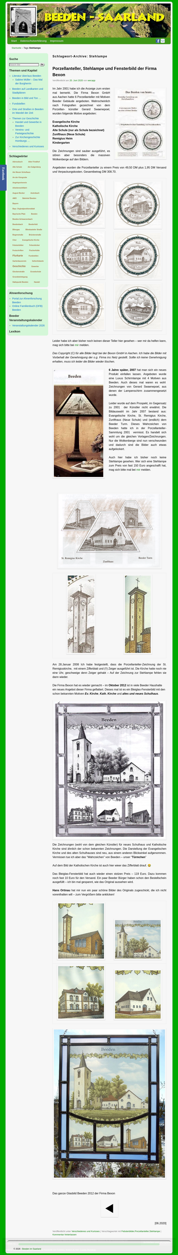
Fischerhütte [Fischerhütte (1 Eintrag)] (34, 250)
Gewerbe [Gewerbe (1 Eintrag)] (35, 266)
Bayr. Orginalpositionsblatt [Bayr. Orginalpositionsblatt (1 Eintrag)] (24, 209)
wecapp (91, 80)
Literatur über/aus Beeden (26, 75)
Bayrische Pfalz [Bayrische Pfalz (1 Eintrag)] (19, 214)
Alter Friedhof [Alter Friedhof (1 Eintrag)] (34, 162)
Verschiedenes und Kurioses (28, 146)
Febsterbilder (127, 1231)
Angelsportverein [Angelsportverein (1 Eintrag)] (20, 183)
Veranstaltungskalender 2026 (28, 325)
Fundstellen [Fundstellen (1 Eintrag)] (33, 256)
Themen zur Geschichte (25, 118)
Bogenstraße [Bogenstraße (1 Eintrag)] (18, 235)
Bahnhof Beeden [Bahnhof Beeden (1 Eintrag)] (29, 198)
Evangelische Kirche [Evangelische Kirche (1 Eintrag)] (30, 240)
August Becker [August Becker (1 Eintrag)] (19, 193)
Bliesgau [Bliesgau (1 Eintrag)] (16, 230)
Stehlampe (154, 1231)
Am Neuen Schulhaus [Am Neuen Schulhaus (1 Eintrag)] (21, 172)
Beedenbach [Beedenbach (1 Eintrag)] (18, 224)
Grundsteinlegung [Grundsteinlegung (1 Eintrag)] (20, 277)
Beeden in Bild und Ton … (26, 98)
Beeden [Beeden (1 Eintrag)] (34, 214)
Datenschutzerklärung (33, 40)
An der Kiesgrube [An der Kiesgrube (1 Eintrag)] (20, 177)
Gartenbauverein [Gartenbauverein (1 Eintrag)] (19, 261)
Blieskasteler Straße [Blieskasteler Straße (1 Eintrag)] (34, 230)
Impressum (56, 40)
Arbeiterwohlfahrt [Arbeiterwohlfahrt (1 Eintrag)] (20, 188)
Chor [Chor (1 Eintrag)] (15, 240)
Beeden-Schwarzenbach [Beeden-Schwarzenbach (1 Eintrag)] (23, 219)
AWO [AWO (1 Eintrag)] (15, 198)
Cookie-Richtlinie (88, 1250)
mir (77, 345)
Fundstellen (18, 103)
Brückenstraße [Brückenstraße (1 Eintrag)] (35, 235)
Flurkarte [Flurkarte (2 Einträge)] (18, 255)
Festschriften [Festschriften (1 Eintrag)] (18, 250)
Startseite (16, 48)
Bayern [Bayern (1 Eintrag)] (15, 203)
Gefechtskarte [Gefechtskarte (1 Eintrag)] (38, 261)
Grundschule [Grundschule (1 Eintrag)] (35, 272)
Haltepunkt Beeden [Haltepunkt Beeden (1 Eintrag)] (20, 282)
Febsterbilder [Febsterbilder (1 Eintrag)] (18, 245)
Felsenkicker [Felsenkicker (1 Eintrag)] (34, 245)
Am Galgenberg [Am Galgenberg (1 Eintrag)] (34, 167)
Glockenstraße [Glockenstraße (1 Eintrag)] (19, 272)
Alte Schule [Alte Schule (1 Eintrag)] (17, 167)
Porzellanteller (142, 1231)
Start (14, 40)
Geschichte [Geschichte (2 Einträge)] (19, 266)
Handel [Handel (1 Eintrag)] (37, 282)
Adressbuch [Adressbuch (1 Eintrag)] (18, 162)
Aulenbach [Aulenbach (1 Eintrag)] (35, 193)
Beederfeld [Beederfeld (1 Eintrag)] (33, 224)
